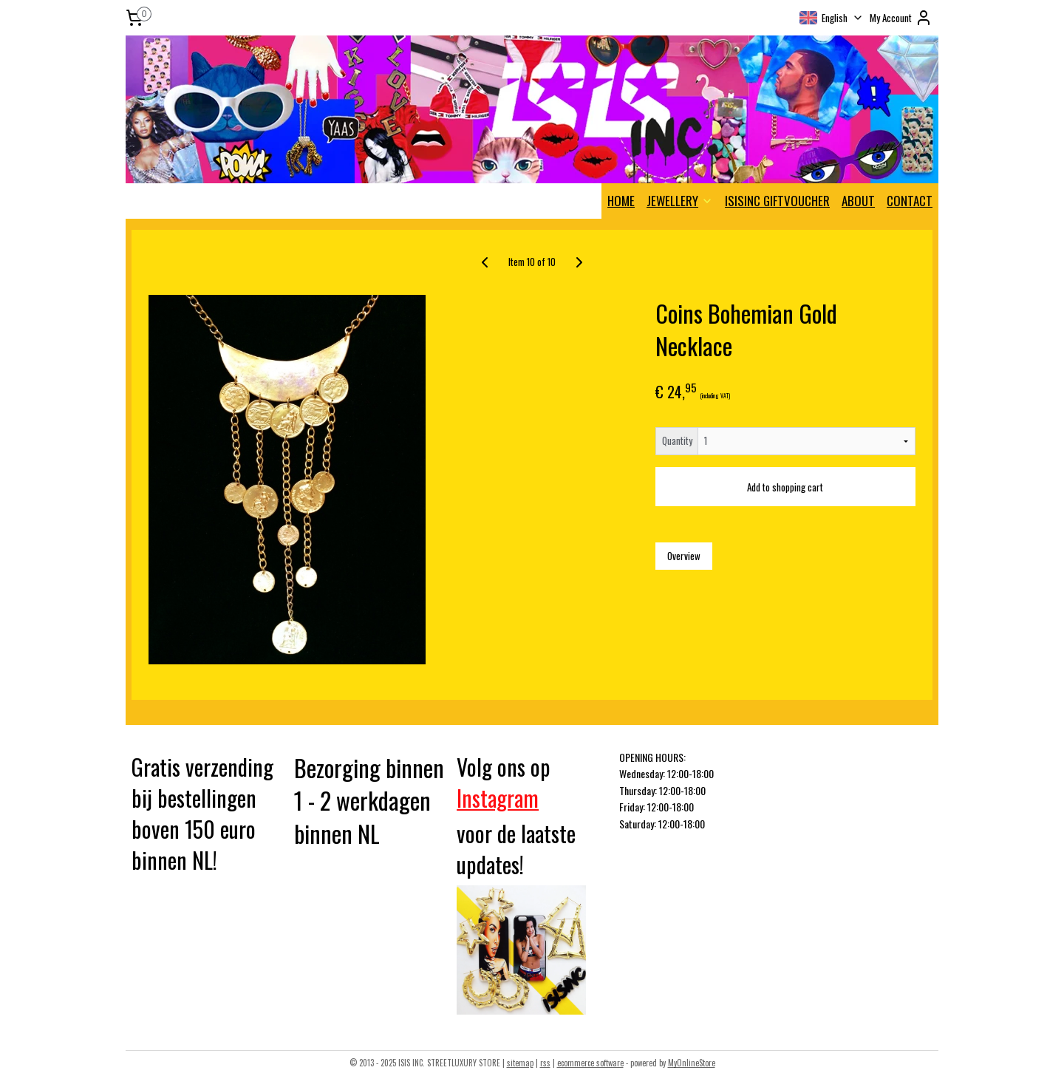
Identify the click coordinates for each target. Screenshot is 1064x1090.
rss (545, 1063)
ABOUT (858, 200)
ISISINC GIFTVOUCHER (777, 200)
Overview (683, 555)
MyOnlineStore (691, 1063)
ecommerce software (590, 1063)
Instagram (498, 797)
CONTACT (909, 200)
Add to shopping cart (785, 487)
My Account (901, 18)
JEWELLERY (680, 200)
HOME (621, 200)
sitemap (520, 1063)
